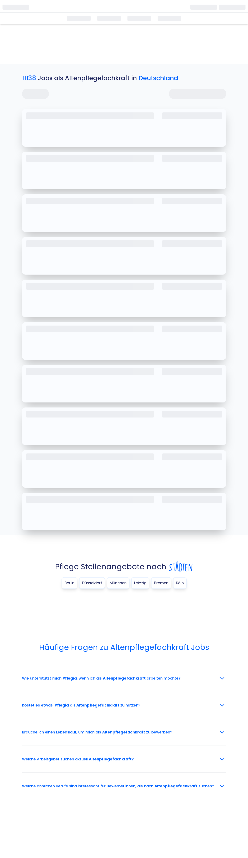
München (118, 583)
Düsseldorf (92, 583)
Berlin (69, 583)
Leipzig (140, 583)
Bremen (161, 583)
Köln (180, 583)
